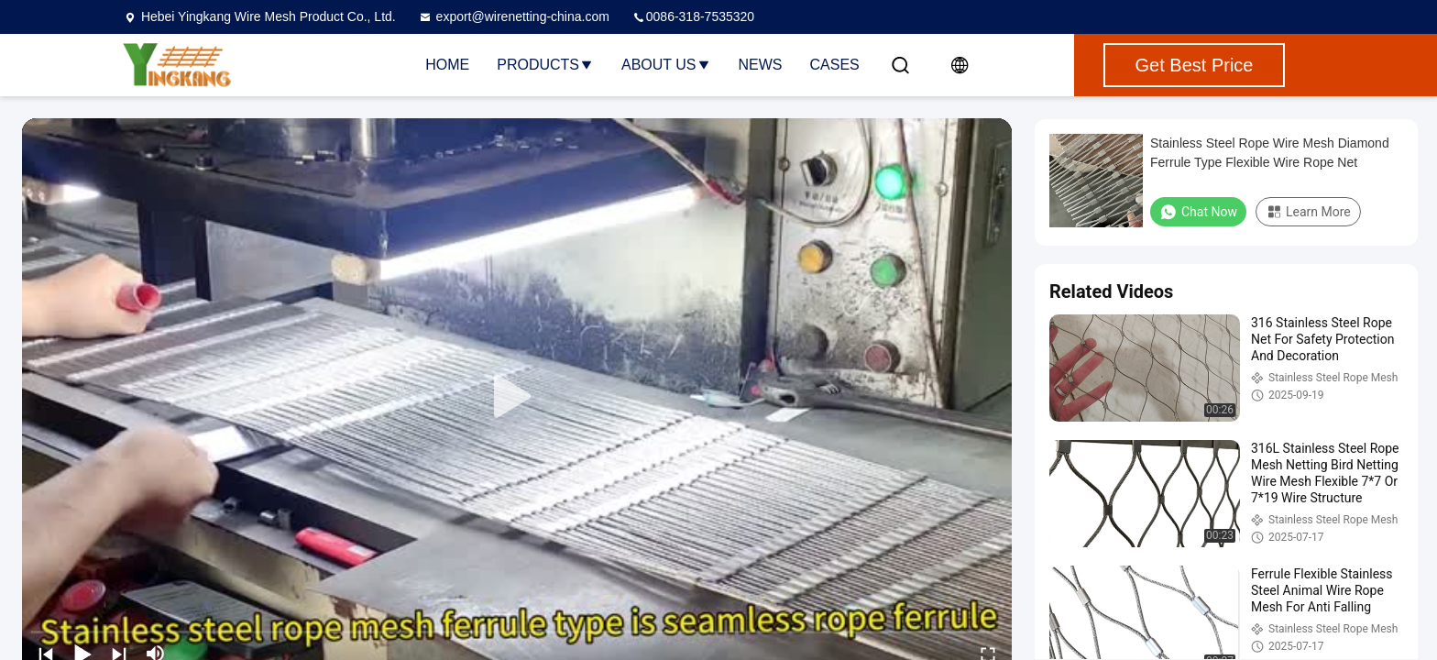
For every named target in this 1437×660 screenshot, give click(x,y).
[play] (517, 397)
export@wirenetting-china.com (513, 16)
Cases (835, 64)
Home (447, 64)
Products (545, 64)
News (761, 64)
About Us (666, 64)
